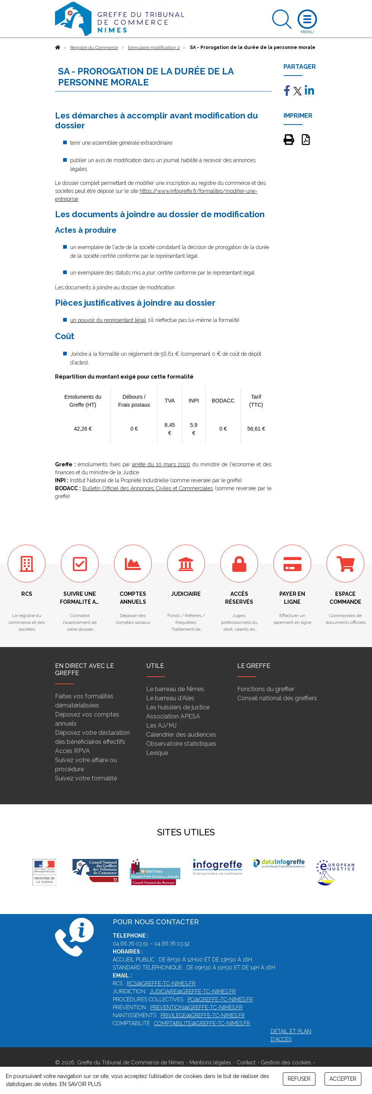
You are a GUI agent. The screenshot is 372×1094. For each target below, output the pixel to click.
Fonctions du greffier (265, 689)
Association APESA (173, 716)
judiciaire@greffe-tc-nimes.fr (193, 991)
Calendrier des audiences (181, 734)
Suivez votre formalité (86, 778)
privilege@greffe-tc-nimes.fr (203, 1015)
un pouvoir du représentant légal (108, 320)
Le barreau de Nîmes (175, 689)
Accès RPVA (72, 751)
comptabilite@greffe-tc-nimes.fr (202, 1023)
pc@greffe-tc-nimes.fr (220, 999)
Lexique (157, 752)
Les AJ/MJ (161, 725)
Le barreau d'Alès (170, 698)
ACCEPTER (342, 1079)
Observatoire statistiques (181, 743)
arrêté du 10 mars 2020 (161, 464)
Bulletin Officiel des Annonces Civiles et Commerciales (147, 488)
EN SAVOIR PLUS (80, 1084)
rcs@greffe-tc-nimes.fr (161, 983)
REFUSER (299, 1079)
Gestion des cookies (286, 1062)
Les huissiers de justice (178, 707)
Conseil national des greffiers (277, 698)
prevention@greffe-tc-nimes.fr (196, 1007)
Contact (245, 1062)
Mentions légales (210, 1062)
